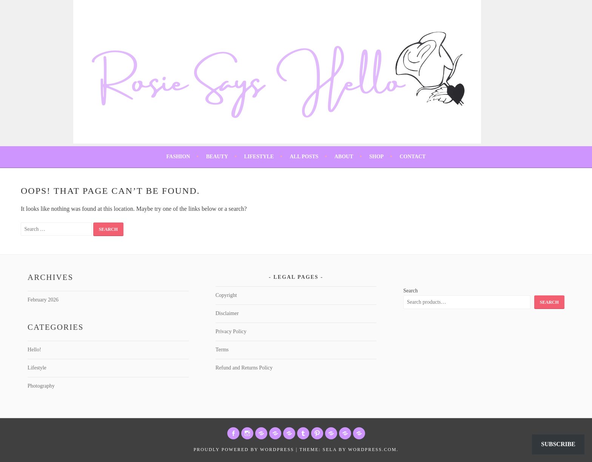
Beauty (217, 156)
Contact (412, 156)
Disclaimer (227, 313)
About (344, 156)
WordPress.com (372, 449)
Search (410, 291)
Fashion (178, 156)
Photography (41, 386)
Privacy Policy (231, 331)
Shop (376, 156)
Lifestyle (259, 156)
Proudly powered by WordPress (244, 449)
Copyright (226, 295)
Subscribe (558, 444)
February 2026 (43, 300)
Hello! (34, 349)
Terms (222, 349)
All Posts (304, 156)
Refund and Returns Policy (244, 368)
